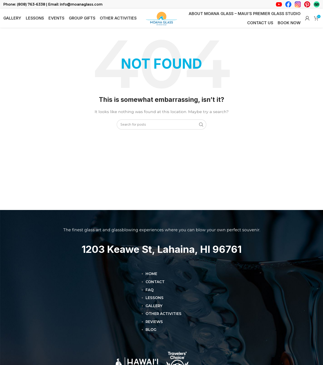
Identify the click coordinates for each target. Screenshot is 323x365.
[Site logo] (161, 20)
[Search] (161, 128)
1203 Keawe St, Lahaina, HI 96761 (161, 253)
